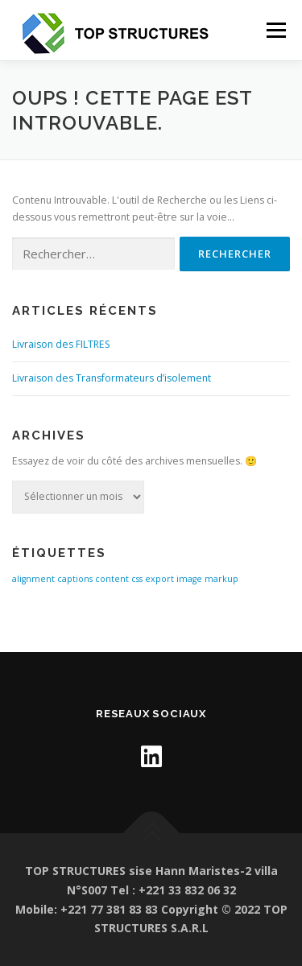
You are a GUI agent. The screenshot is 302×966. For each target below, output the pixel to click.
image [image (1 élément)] (189, 578)
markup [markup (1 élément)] (221, 578)
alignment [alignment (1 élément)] (33, 578)
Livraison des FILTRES (61, 344)
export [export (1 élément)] (159, 578)
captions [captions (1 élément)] (75, 578)
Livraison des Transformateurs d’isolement (111, 378)
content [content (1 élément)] (112, 578)
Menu (275, 30)
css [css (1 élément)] (137, 578)
